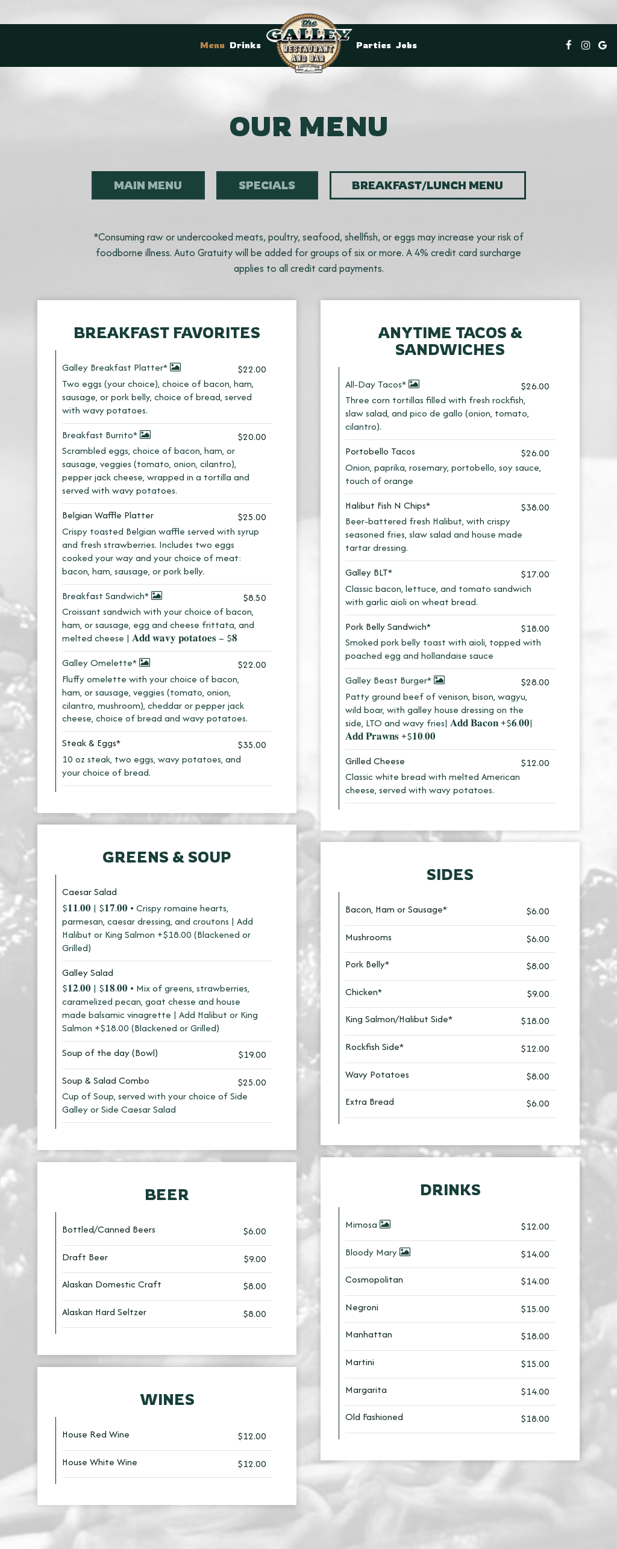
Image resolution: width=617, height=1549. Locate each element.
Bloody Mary (377, 1254)
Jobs (406, 45)
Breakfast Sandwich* (112, 598)
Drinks (245, 45)
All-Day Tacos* (382, 386)
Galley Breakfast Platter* (121, 369)
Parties (373, 45)
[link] (308, 42)
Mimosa (367, 1226)
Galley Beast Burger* (395, 682)
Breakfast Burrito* (106, 437)
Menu (212, 45)
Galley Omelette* (106, 664)
